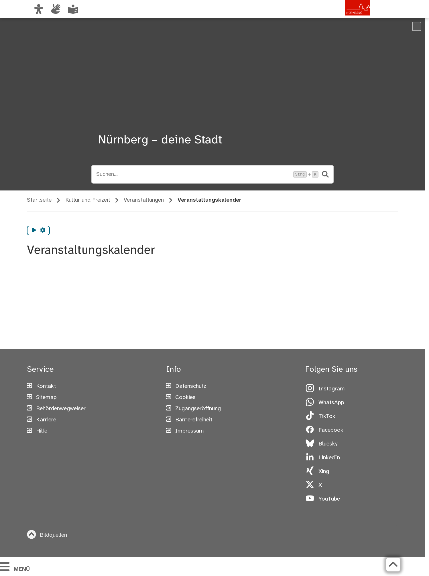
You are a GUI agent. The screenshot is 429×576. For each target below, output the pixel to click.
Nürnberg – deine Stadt (160, 140)
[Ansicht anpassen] (38, 9)
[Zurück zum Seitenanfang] (393, 564)
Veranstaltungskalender (209, 200)
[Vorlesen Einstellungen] (42, 230)
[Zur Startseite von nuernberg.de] (345, 15)
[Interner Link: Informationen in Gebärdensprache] (55, 9)
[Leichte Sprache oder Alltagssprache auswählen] (73, 9)
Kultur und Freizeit (87, 200)
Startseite (39, 200)
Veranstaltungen (144, 200)
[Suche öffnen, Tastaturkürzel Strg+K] (193, 174)
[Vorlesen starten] (34, 230)
